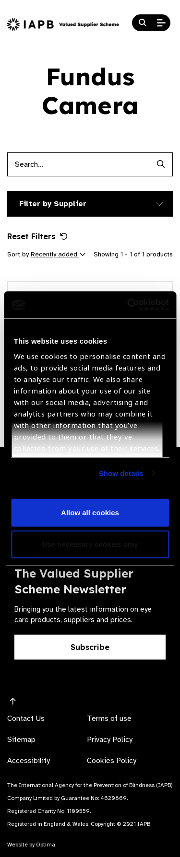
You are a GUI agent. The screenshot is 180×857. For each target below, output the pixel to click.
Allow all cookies (90, 513)
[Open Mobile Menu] (161, 23)
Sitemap (21, 739)
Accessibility (28, 760)
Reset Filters (37, 236)
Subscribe (90, 647)
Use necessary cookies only (90, 544)
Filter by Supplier (52, 203)
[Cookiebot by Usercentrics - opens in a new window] (128, 305)
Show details (121, 473)
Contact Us (26, 718)
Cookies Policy (111, 760)
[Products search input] (78, 164)
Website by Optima (31, 844)
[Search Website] (142, 23)
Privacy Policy (109, 739)
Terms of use (109, 718)
